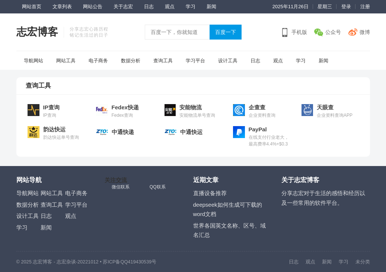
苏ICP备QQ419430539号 (129, 262)
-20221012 (87, 262)
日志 (149, 6)
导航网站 (33, 60)
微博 (365, 32)
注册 (365, 6)
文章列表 (62, 6)
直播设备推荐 (210, 193)
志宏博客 (37, 32)
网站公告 (92, 6)
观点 (170, 6)
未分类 (362, 262)
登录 (346, 6)
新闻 (211, 6)
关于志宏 (123, 6)
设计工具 (227, 60)
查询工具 (163, 60)
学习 (190, 6)
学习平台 (195, 60)
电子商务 (98, 60)
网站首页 (31, 6)
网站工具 (66, 60)
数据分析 (130, 60)
